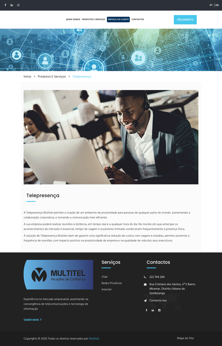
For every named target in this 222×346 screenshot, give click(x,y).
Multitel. (94, 338)
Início (28, 76)
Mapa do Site (185, 338)
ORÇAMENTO (185, 19)
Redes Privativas (112, 283)
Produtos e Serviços (52, 76)
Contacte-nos (158, 300)
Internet (107, 290)
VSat (104, 277)
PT (211, 3)
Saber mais (32, 320)
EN (217, 3)
